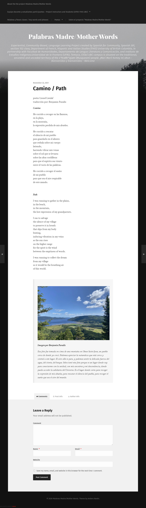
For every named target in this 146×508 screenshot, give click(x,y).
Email (78, 449)
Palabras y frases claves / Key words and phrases (27, 20)
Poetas (57, 20)
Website (36, 460)
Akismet (14, 506)
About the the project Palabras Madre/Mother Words (29, 4)
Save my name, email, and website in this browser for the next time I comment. (69, 471)
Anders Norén (93, 498)
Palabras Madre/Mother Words (73, 36)
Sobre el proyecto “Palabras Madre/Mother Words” (90, 20)
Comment (37, 423)
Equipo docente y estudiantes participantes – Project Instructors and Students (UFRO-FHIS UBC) (47, 12)
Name (36, 449)
